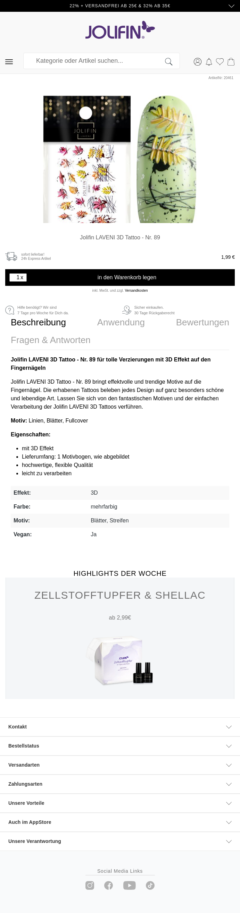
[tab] (38, 322)
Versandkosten (136, 290)
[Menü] (9, 61)
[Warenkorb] (231, 61)
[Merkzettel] (220, 61)
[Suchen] (172, 61)
